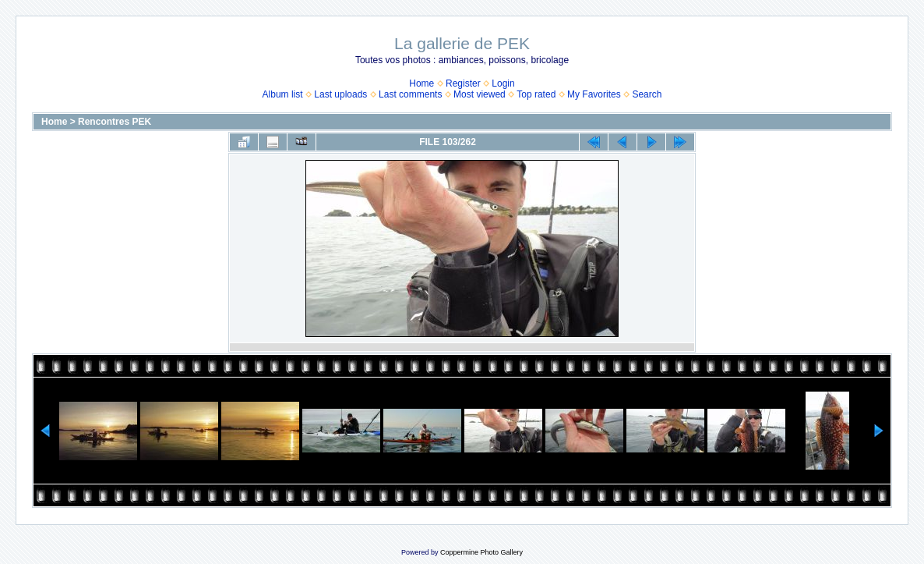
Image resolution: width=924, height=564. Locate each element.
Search (646, 94)
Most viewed (479, 94)
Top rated (536, 94)
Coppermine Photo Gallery (481, 552)
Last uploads (340, 94)
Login (503, 83)
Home (421, 83)
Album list (283, 94)
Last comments (410, 94)
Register (463, 83)
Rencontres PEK (114, 121)
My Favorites (594, 94)
